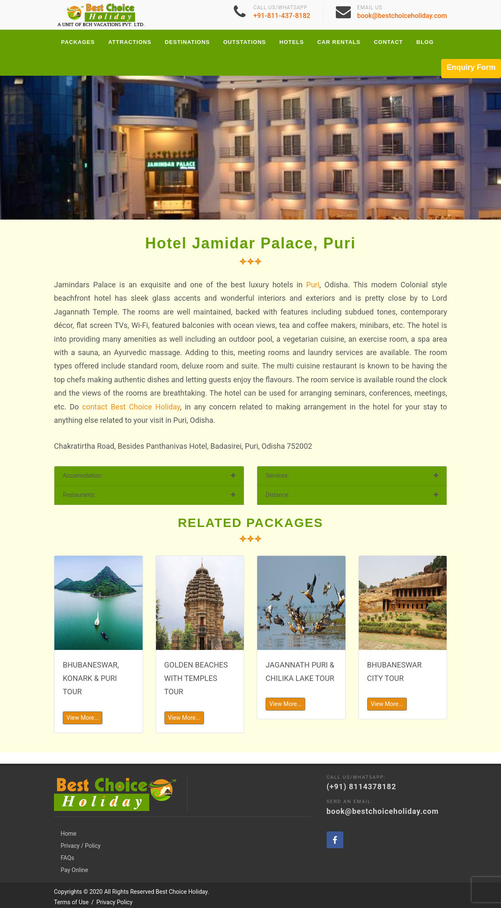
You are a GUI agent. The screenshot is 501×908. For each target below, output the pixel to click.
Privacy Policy (115, 891)
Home (69, 822)
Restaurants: (79, 494)
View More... (82, 717)
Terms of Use (71, 891)
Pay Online (74, 858)
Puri (313, 284)
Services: (277, 475)
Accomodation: (82, 475)
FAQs (67, 846)
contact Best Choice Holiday (131, 406)
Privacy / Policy (80, 834)
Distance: (278, 494)
